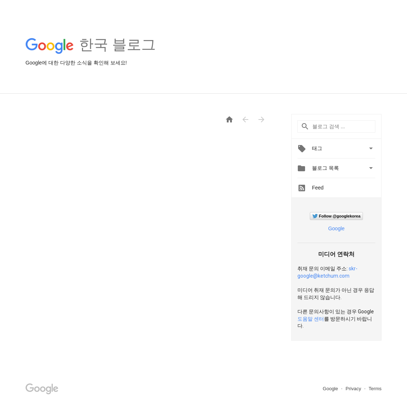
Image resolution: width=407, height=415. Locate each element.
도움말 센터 (310, 319)
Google (336, 228)
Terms (375, 388)
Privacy (353, 388)
